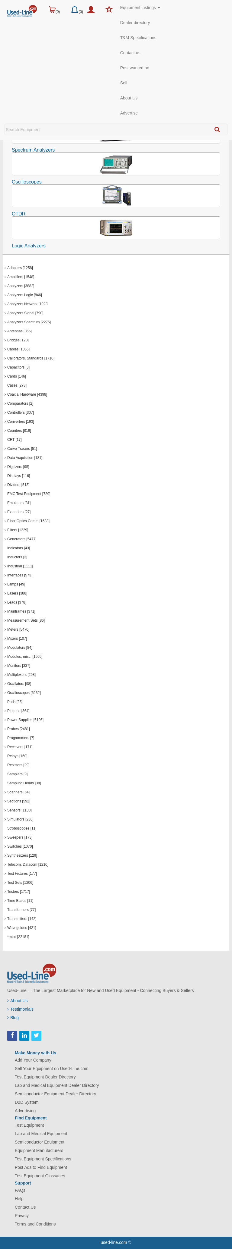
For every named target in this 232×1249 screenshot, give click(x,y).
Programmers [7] (20, 738)
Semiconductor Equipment (39, 1142)
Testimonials (20, 1009)
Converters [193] (20, 421)
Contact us (130, 52)
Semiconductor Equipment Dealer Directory (55, 1093)
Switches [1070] (20, 846)
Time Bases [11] (20, 901)
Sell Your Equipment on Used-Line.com (52, 1068)
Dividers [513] (18, 485)
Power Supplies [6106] (25, 720)
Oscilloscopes (27, 181)
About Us (129, 98)
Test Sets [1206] (20, 882)
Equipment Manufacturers (39, 1150)
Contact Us (25, 1207)
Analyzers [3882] (20, 286)
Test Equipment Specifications (43, 1158)
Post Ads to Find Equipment (41, 1167)
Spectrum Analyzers (33, 149)
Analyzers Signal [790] (25, 313)
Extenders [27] (19, 512)
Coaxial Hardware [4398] (27, 394)
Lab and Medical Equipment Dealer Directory (57, 1085)
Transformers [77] (21, 910)
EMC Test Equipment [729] (28, 494)
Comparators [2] (20, 403)
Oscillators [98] (19, 684)
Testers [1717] (18, 892)
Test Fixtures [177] (22, 873)
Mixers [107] (17, 638)
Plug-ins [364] (18, 711)
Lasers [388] (17, 593)
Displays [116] (18, 476)
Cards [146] (16, 376)
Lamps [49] (16, 584)
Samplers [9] (17, 774)
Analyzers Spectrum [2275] (29, 322)
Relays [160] (17, 756)
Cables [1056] (18, 349)
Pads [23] (15, 702)
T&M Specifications (138, 37)
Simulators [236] (20, 819)
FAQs (20, 1190)
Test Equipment (29, 1125)
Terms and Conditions (35, 1224)
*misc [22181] (18, 937)
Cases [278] (17, 385)
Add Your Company (33, 1060)
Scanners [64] (18, 792)
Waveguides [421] (21, 928)
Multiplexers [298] (21, 675)
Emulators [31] (19, 503)
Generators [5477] (22, 539)
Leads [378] (16, 602)
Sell (123, 82)
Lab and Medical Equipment (41, 1133)
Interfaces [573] (19, 575)
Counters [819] (19, 430)
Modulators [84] (19, 647)
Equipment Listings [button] (140, 7)
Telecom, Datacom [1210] (27, 864)
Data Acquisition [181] (24, 458)
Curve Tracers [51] (22, 449)
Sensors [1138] (19, 810)
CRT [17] (14, 440)
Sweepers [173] (19, 837)
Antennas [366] (19, 331)
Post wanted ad (135, 67)
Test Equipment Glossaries (40, 1175)
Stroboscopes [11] (22, 828)
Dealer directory (135, 22)
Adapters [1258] (20, 268)
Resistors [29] (18, 765)
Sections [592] (18, 801)
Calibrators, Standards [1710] (30, 358)
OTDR (18, 213)
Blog (13, 1017)
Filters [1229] (17, 530)
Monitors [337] (18, 666)
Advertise (129, 113)
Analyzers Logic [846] (24, 295)
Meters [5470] (18, 629)
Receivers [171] (19, 747)
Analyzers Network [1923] (28, 304)
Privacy (22, 1215)
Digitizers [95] (18, 467)
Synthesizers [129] (22, 855)
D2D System (27, 1102)
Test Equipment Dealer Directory (45, 1077)
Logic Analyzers (29, 245)
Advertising (25, 1110)
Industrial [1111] (20, 566)
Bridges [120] (18, 340)
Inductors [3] (17, 557)
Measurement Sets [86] (26, 620)
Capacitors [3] (18, 367)
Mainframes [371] (21, 611)
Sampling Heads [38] (24, 783)
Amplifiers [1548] (20, 277)
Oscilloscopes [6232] (24, 693)
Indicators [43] (18, 548)
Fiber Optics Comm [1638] (28, 521)
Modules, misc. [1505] (25, 656)
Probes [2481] (18, 729)
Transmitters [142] (21, 919)
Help (19, 1198)
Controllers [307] (20, 412)
